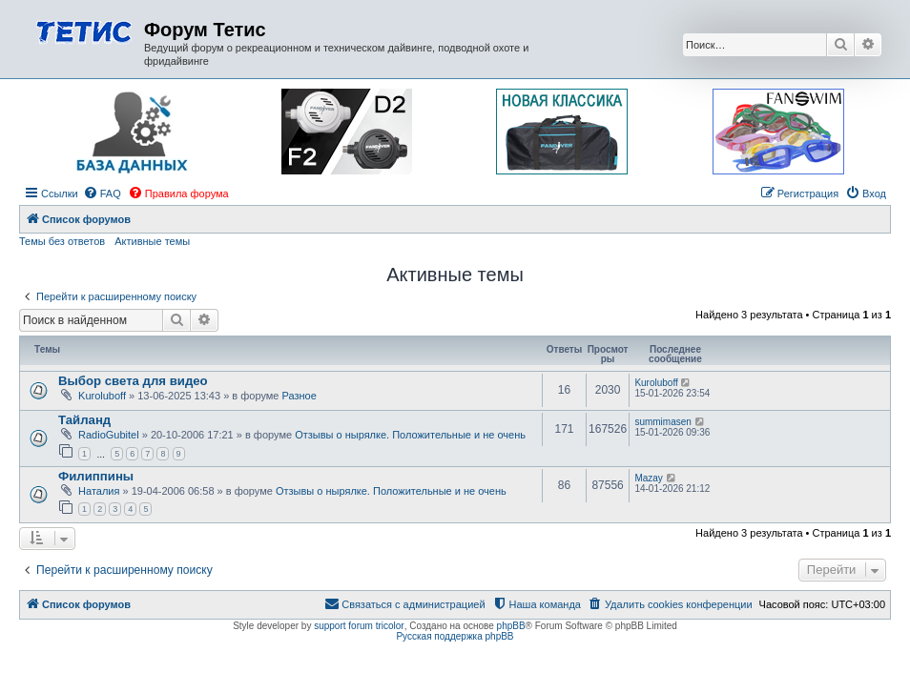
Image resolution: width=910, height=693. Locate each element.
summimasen (662, 422)
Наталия (98, 491)
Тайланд (84, 420)
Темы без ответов (62, 241)
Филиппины (96, 476)
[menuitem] (102, 193)
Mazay (648, 478)
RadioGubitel (108, 434)
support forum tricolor (358, 626)
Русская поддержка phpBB (454, 636)
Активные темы (152, 241)
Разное (299, 395)
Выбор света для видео (133, 381)
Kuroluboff (102, 395)
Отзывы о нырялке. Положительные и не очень (410, 434)
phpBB (511, 626)
